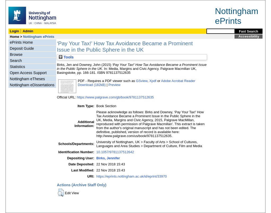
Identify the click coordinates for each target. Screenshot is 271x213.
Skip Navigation (17, 3)
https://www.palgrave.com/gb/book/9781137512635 (115, 97)
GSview (141, 81)
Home (14, 37)
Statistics (17, 67)
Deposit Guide (22, 48)
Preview (115, 85)
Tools (66, 57)
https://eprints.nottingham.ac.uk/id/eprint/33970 (131, 176)
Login (14, 31)
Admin (28, 31)
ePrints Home (21, 42)
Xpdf (152, 81)
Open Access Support (28, 73)
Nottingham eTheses (27, 79)
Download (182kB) (92, 85)
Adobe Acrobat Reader (178, 81)
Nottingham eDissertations (32, 85)
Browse (16, 54)
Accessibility (248, 36)
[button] (61, 193)
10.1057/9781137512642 (115, 152)
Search (16, 60)
